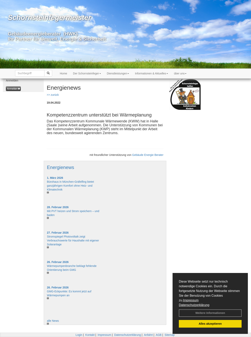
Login (78, 334)
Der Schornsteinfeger (87, 73)
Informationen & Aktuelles (151, 73)
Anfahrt (148, 334)
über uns (180, 73)
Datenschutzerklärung (194, 305)
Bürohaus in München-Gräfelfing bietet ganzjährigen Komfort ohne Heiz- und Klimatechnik (70, 185)
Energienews (60, 167)
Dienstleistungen (118, 73)
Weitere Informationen (210, 312)
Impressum (190, 300)
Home (63, 73)
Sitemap (170, 334)
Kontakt (90, 334)
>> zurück (53, 94)
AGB (159, 334)
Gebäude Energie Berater (148, 154)
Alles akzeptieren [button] (210, 323)
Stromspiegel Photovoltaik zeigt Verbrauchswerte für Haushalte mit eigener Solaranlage (73, 240)
